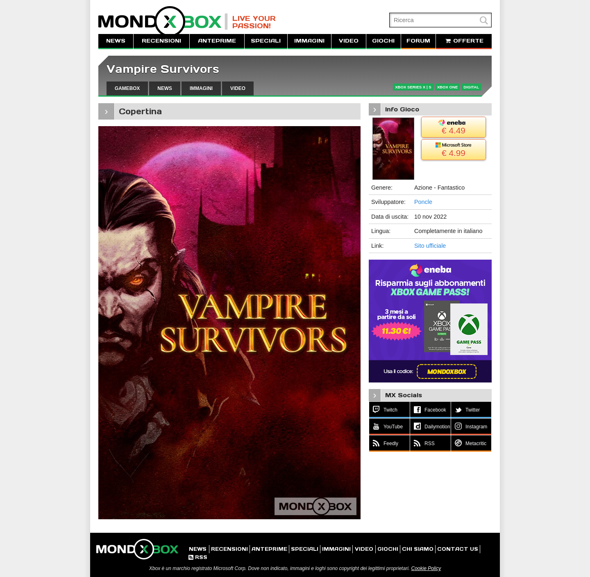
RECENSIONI (161, 40)
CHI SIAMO (417, 549)
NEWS (115, 40)
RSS (197, 557)
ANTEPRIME (217, 40)
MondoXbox (163, 21)
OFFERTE (463, 40)
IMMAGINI (309, 40)
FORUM (418, 40)
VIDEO (349, 40)
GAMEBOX (127, 88)
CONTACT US (457, 549)
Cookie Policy (426, 568)
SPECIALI (266, 40)
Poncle (423, 202)
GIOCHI (383, 40)
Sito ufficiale (430, 246)
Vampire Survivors (163, 69)
